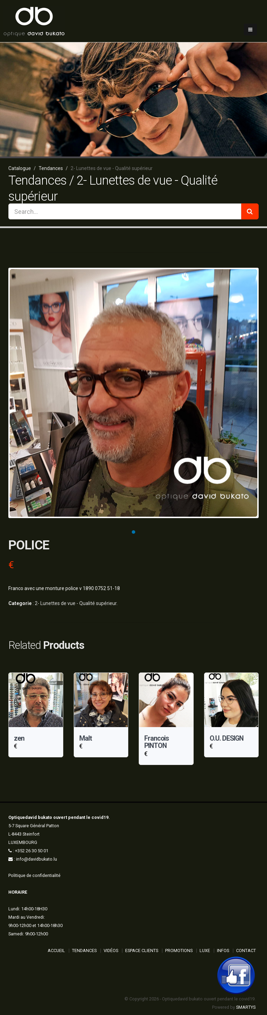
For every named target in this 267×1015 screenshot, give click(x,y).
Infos (223, 950)
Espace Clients (141, 950)
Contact (246, 950)
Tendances (84, 950)
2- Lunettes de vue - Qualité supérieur (75, 603)
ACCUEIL (56, 950)
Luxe (205, 950)
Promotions (179, 950)
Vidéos (111, 950)
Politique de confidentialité (34, 875)
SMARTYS (246, 1007)
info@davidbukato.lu (36, 859)
